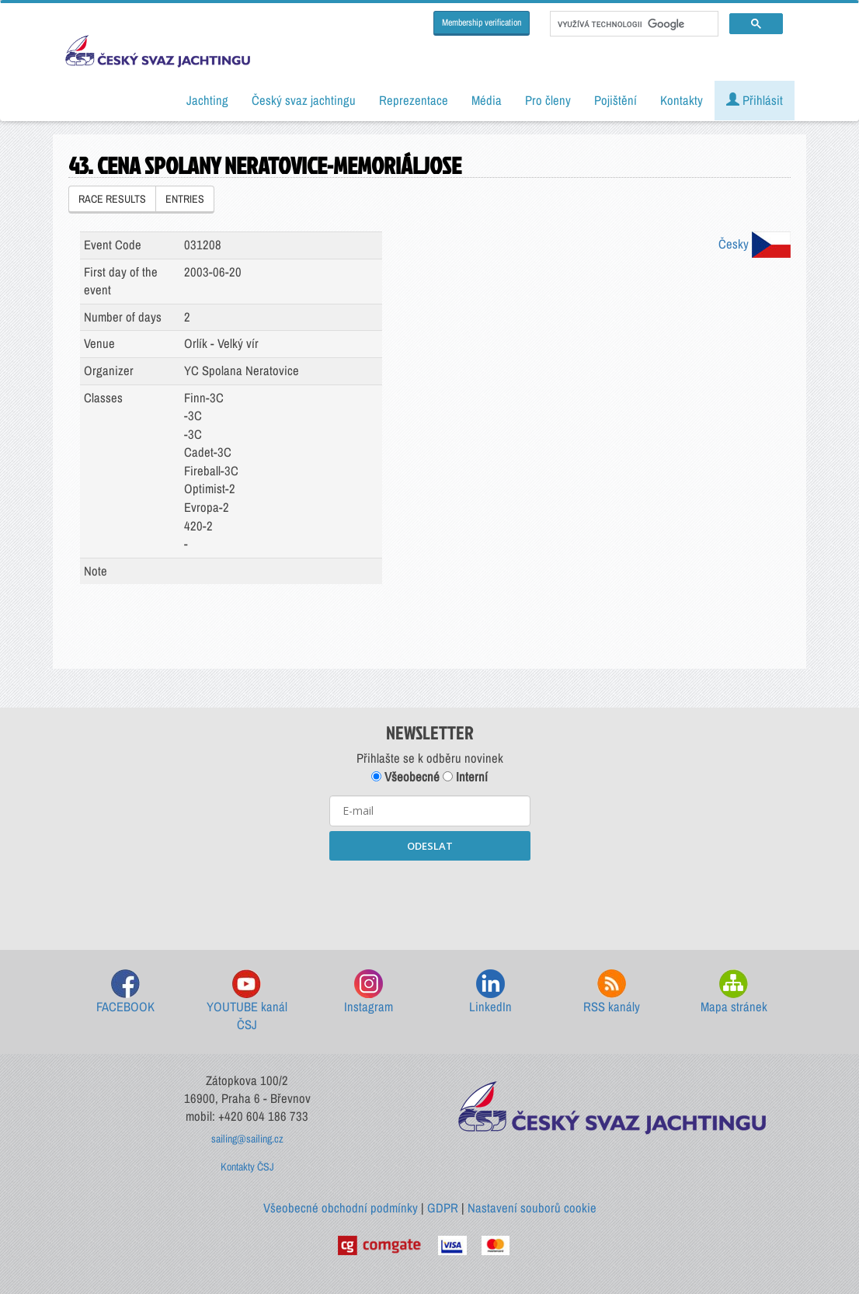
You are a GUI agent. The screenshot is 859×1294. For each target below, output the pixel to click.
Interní (465, 776)
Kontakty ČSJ (247, 1167)
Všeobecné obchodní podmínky (340, 1207)
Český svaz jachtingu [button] (304, 100)
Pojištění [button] (615, 100)
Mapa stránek (734, 992)
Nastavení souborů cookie (532, 1207)
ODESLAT (430, 846)
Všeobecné (405, 776)
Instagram (368, 992)
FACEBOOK (125, 992)
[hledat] (633, 24)
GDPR (442, 1207)
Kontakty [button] (681, 100)
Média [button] (486, 100)
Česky (754, 243)
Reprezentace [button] (413, 100)
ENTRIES (184, 199)
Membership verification (481, 22)
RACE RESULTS (112, 199)
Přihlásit (754, 100)
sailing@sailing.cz (247, 1139)
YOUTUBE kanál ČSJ (247, 1001)
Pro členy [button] (548, 100)
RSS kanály (611, 992)
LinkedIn (490, 992)
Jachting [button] (207, 100)
